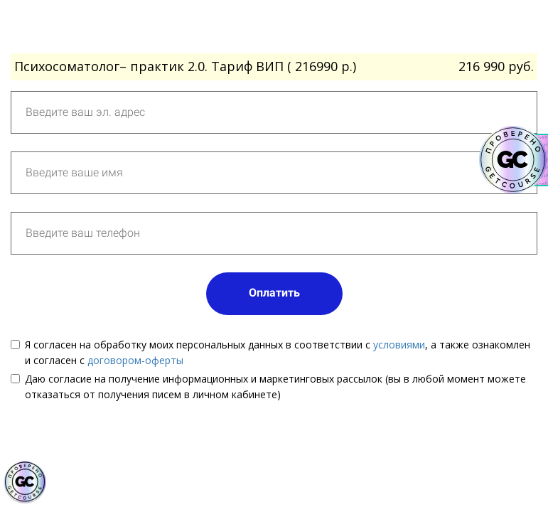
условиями (399, 344)
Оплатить (274, 292)
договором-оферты (135, 360)
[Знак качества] (25, 482)
